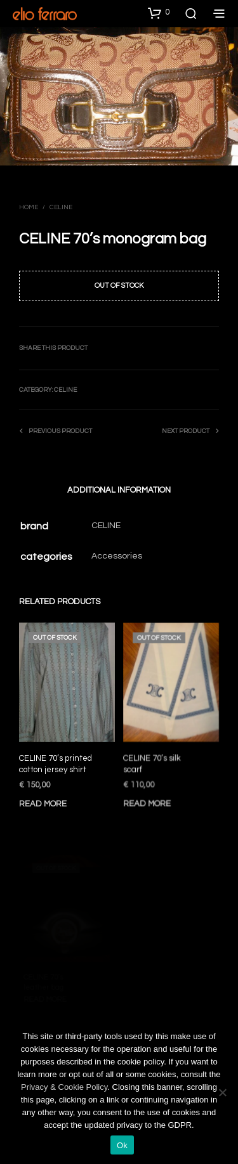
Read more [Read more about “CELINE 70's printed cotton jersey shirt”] (43, 803)
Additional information (119, 490)
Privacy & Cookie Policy (64, 1087)
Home (28, 207)
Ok (122, 1145)
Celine (61, 207)
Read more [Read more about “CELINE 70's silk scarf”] (148, 798)
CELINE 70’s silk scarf (153, 760)
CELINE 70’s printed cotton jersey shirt (55, 764)
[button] (158, 12)
